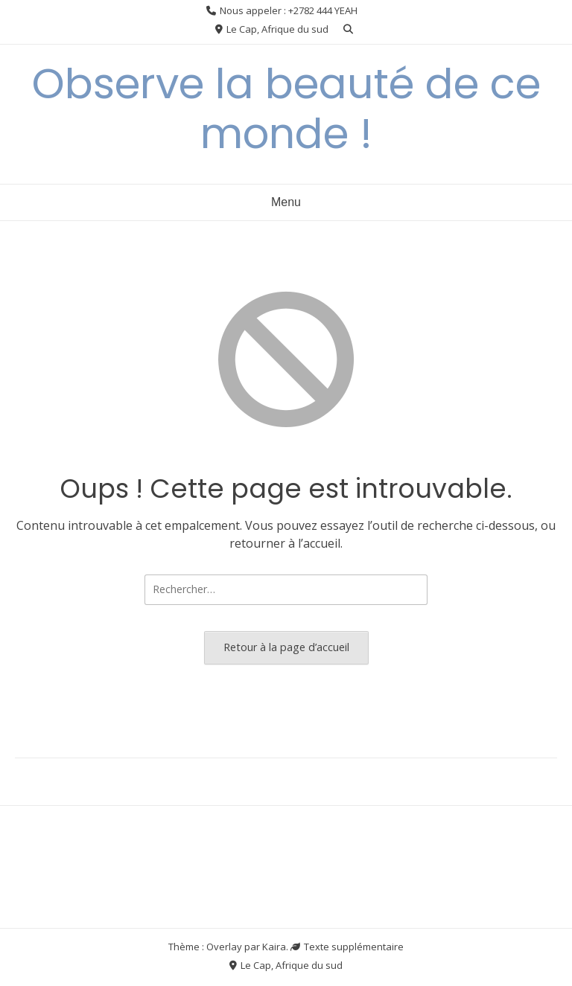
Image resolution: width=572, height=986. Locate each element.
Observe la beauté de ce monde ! (286, 108)
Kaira (274, 946)
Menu (286, 202)
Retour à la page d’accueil (286, 647)
